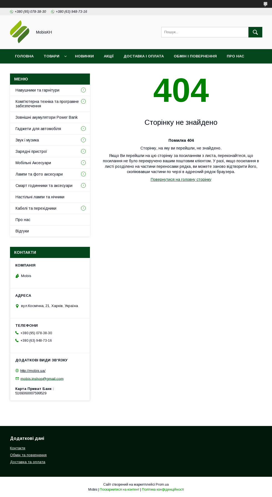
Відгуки (54, 71)
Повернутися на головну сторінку (181, 179)
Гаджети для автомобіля (38, 128)
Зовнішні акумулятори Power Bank (47, 117)
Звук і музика (27, 140)
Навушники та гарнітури (37, 90)
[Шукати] (255, 32)
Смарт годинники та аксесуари (44, 185)
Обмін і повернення (195, 56)
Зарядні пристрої (31, 151)
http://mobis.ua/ (33, 371)
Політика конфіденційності (163, 489)
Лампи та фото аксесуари (39, 174)
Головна (24, 56)
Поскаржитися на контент (119, 489)
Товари (51, 56)
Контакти (25, 71)
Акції (109, 56)
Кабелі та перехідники (36, 208)
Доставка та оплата (27, 462)
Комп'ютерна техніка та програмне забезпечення (47, 103)
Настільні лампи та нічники (40, 197)
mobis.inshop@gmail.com (42, 378)
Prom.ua (162, 484)
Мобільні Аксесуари (33, 163)
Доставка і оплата (144, 56)
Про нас (235, 56)
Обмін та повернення (28, 455)
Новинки (84, 56)
